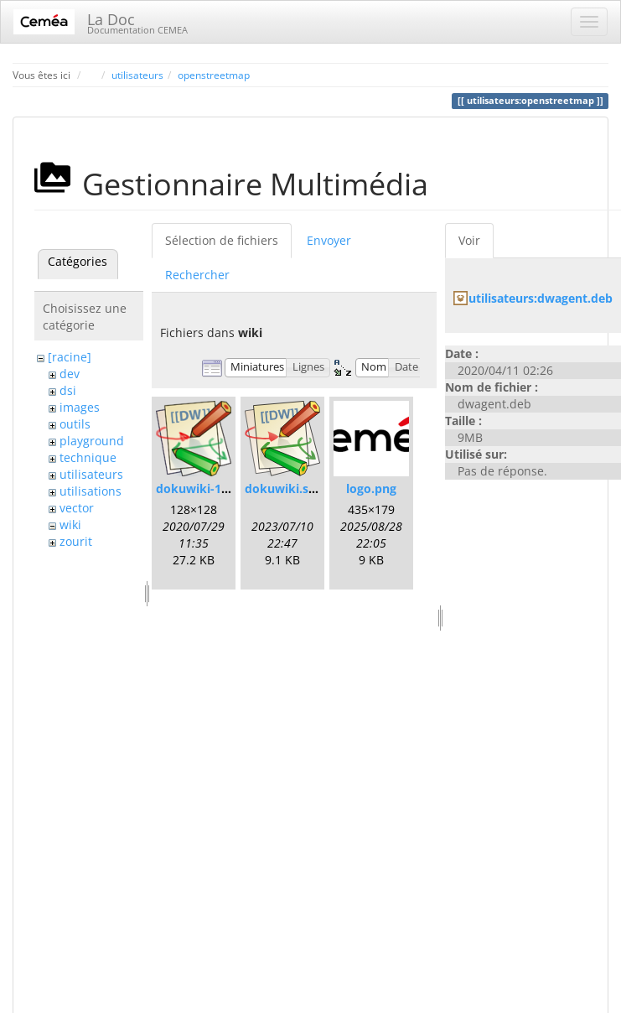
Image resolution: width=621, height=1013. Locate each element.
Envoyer (329, 240)
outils (75, 424)
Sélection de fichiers (221, 240)
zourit (76, 541)
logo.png (371, 488)
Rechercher (197, 275)
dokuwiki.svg (283, 488)
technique (88, 457)
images (80, 407)
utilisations (91, 491)
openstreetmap (214, 74)
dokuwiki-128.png (208, 488)
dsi (68, 390)
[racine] (69, 357)
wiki (70, 524)
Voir (469, 240)
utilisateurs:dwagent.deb (540, 298)
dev (70, 374)
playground (92, 441)
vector (77, 508)
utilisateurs (137, 74)
